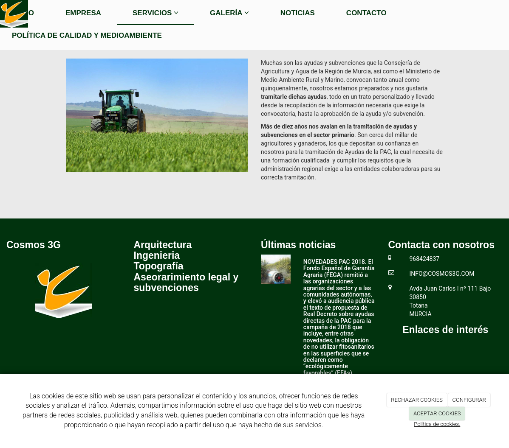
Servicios (155, 13)
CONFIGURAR (469, 400)
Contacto (366, 13)
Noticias (297, 13)
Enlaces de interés (445, 329)
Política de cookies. (437, 424)
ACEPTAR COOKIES (437, 413)
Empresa (83, 13)
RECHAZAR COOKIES (417, 400)
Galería (229, 13)
